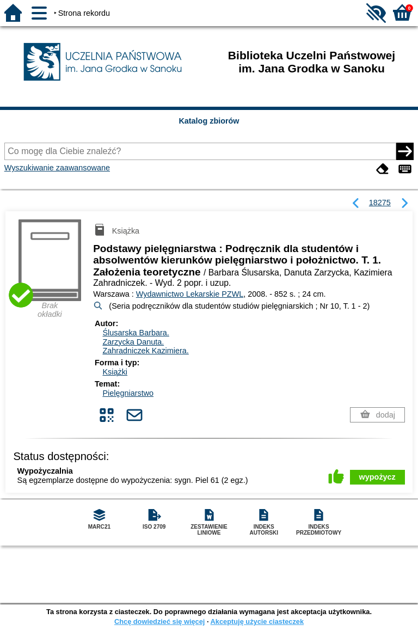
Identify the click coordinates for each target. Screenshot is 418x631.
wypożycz (377, 477)
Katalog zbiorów (209, 121)
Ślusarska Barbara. (135, 332)
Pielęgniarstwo (127, 393)
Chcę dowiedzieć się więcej (159, 621)
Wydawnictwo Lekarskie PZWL (189, 294)
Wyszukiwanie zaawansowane (57, 167)
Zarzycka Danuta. (133, 342)
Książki (114, 371)
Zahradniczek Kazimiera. (145, 350)
